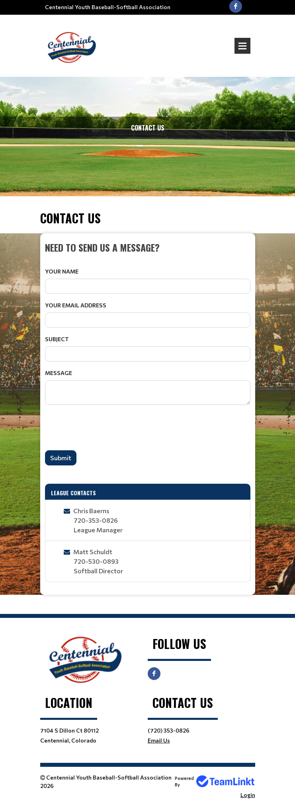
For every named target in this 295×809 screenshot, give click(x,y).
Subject (57, 339)
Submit (60, 457)
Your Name (61, 271)
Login (247, 794)
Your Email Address (75, 305)
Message (58, 372)
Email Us (159, 740)
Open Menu (242, 46)
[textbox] (147, 247)
